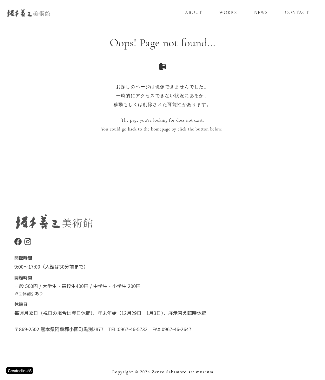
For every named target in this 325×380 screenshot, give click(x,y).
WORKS (228, 12)
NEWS (261, 12)
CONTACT (297, 12)
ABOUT (193, 12)
